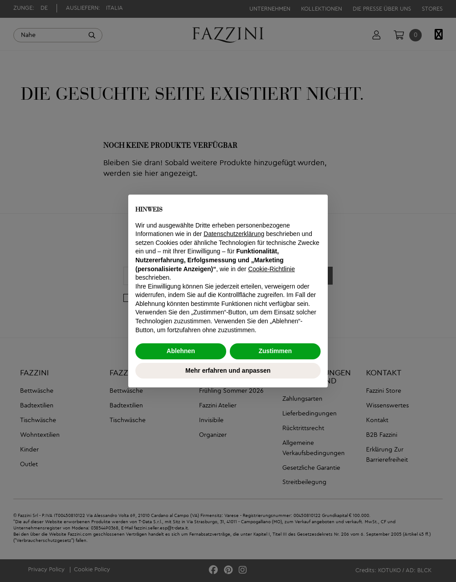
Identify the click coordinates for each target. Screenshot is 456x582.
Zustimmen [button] (275, 350)
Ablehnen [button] (181, 350)
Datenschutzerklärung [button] (234, 233)
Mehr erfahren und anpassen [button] (227, 370)
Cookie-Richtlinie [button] (271, 269)
